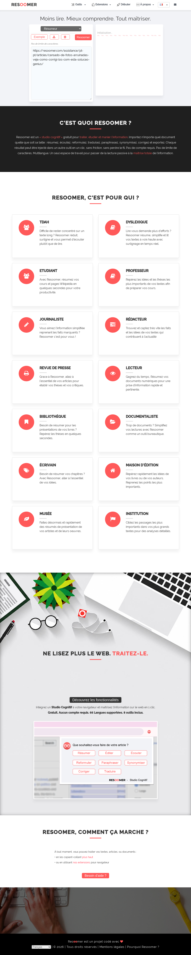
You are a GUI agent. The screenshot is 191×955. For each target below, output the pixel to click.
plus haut (87, 857)
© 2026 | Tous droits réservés (75, 947)
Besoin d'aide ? (95, 875)
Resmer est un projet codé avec (95, 941)
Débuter (123, 4)
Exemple (39, 36)
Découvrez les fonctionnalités (95, 700)
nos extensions (81, 862)
